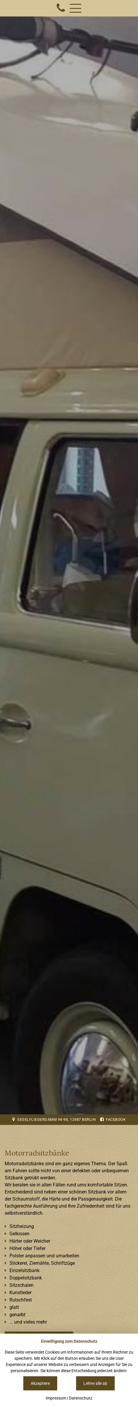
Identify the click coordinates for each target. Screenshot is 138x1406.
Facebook (113, 1119)
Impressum (56, 1398)
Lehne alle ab (95, 1383)
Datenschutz (80, 1398)
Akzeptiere (40, 1383)
